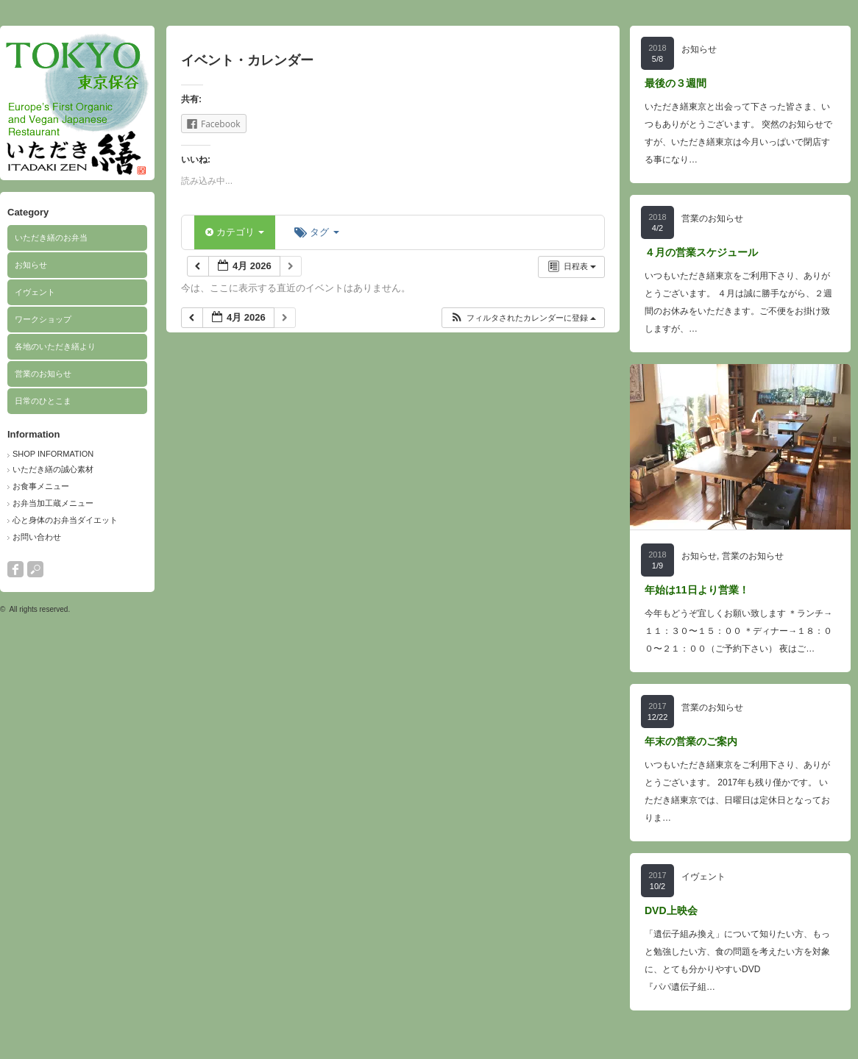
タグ (316, 232)
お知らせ (31, 264)
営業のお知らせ (43, 373)
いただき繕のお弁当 (51, 237)
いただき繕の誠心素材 (53, 469)
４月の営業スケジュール (701, 252)
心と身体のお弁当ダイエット (65, 520)
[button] (522, 318)
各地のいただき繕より (55, 346)
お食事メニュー (41, 486)
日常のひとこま (43, 400)
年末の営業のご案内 (691, 741)
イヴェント (35, 292)
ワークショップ (43, 319)
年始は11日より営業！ (697, 590)
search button (35, 569)
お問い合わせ (37, 536)
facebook (15, 569)
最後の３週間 (675, 83)
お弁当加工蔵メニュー (53, 503)
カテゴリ (234, 232)
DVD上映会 (671, 910)
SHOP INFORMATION (53, 453)
